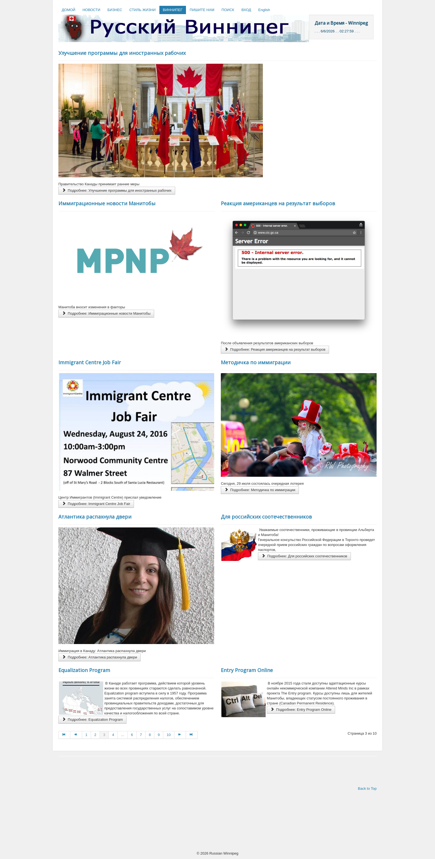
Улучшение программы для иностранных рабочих (122, 53)
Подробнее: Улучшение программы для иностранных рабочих (117, 190)
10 (168, 735)
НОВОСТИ (91, 10)
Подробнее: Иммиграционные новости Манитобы (106, 313)
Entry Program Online (247, 670)
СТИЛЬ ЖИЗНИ (142, 10)
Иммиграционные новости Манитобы (107, 203)
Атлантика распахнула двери (94, 516)
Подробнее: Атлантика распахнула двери (99, 657)
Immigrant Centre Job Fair (89, 362)
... (122, 735)
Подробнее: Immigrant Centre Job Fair (96, 504)
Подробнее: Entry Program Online (301, 709)
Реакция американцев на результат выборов (278, 203)
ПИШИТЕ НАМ (202, 10)
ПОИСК (228, 10)
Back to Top (367, 788)
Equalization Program (84, 670)
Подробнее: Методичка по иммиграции (259, 490)
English (264, 10)
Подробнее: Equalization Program (92, 719)
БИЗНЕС (114, 10)
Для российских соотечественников (266, 516)
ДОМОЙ (68, 10)
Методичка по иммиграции (256, 362)
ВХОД (246, 10)
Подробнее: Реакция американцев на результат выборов (274, 349)
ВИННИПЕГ (172, 10)
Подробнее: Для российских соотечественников (304, 556)
